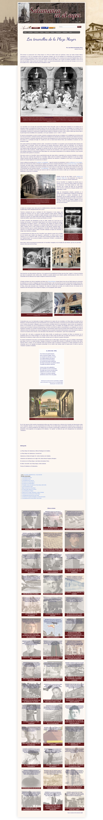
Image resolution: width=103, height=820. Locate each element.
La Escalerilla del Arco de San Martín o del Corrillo (31, 498)
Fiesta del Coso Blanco (49, 117)
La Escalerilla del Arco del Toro (28, 480)
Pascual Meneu (51, 281)
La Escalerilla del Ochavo (27, 477)
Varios (70, 32)
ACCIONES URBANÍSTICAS (29, 474)
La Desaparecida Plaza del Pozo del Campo (30, 495)
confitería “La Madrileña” (42, 162)
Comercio (36, 32)
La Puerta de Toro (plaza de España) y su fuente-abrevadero (33, 496)
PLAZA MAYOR (39, 474)
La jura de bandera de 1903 (27, 486)
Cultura (41, 32)
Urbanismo (65, 32)
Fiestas (52, 32)
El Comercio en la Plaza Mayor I (28, 483)
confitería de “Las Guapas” (76, 162)
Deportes (47, 32)
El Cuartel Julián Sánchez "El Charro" (29, 489)
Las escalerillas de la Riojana (27, 490)
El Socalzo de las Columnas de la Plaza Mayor (31, 493)
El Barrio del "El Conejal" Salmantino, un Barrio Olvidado (33, 492)
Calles (25, 32)
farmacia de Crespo (72, 163)
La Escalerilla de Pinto (26, 479)
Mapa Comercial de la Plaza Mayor (29, 487)
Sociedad (30, 32)
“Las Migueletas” (45, 168)
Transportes (58, 32)
